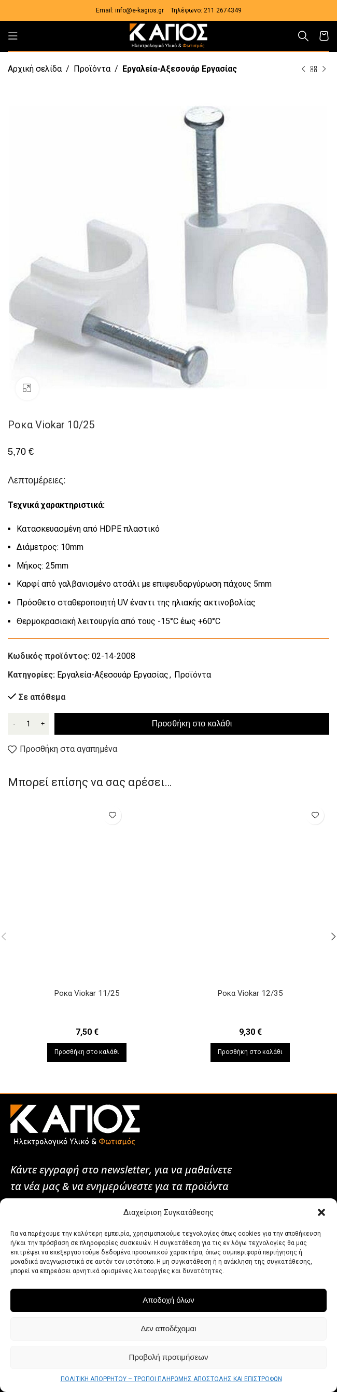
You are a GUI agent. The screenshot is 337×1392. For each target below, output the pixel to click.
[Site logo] (168, 35)
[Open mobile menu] (13, 35)
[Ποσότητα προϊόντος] (28, 724)
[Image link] (75, 1124)
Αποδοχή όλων (168, 1299)
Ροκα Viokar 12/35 (250, 993)
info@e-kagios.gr (139, 10)
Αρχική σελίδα (35, 69)
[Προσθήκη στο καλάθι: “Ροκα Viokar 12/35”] (250, 1052)
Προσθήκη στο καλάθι (192, 723)
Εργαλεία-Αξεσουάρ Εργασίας (179, 69)
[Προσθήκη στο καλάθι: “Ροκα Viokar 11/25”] (87, 1052)
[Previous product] (303, 69)
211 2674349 (223, 10)
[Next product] (324, 69)
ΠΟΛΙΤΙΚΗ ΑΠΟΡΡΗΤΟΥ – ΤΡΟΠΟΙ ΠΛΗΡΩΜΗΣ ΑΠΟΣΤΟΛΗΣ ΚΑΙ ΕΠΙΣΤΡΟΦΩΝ (171, 1379)
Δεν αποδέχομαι (168, 1328)
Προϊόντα (92, 69)
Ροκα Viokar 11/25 (86, 993)
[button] (321, 1212)
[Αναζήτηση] (303, 35)
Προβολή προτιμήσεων (168, 1357)
